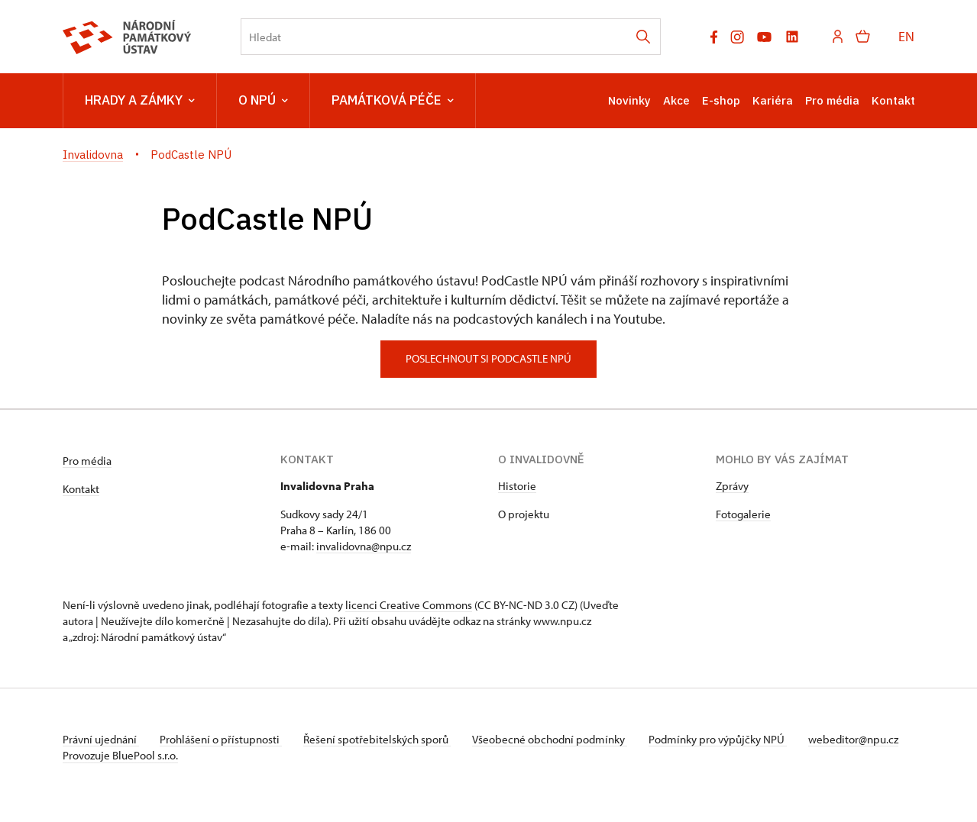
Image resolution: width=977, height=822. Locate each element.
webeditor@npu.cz (108, 755)
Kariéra (772, 100)
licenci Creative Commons (408, 605)
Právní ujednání (101, 739)
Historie (517, 486)
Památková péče (393, 101)
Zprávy (732, 486)
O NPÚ (263, 101)
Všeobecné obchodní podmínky (559, 739)
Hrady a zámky (140, 101)
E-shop (721, 100)
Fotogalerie (743, 514)
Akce (676, 100)
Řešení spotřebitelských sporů (384, 739)
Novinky (629, 100)
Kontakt (893, 100)
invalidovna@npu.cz (363, 546)
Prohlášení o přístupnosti (224, 739)
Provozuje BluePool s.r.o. (120, 771)
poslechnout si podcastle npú (488, 358)
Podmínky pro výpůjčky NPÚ (729, 739)
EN (906, 36)
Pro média (832, 100)
